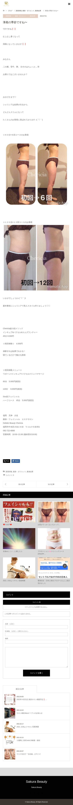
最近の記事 (20, 689)
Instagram (38, 793)
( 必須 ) (9, 624)
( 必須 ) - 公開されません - (17, 631)
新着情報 (8, 16)
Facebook (34, 793)
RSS (42, 793)
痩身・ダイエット (20, 16)
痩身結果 (32, 16)
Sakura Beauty (36, 781)
